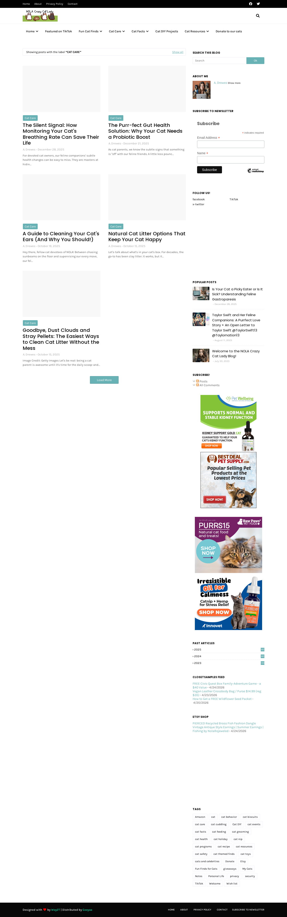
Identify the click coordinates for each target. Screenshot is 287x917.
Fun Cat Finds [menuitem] (88, 31)
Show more (234, 83)
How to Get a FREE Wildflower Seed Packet (222, 699)
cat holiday (221, 839)
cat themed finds (224, 853)
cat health (201, 839)
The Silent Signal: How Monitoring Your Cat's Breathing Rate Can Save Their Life (61, 134)
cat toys (246, 853)
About (38, 3)
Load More (104, 380)
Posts (201, 381)
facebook (199, 199)
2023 (229, 663)
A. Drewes (29, 149)
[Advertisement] (228, 242)
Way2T (55, 909)
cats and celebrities (207, 861)
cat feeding (219, 831)
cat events (254, 824)
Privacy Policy (54, 3)
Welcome (214, 883)
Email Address (208, 138)
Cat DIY (237, 824)
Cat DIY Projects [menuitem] (166, 31)
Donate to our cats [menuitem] (229, 31)
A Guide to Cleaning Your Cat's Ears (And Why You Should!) (61, 237)
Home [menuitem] (30, 31)
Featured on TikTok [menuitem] (58, 31)
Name (202, 153)
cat (213, 816)
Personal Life (216, 876)
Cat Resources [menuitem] (195, 31)
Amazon (200, 816)
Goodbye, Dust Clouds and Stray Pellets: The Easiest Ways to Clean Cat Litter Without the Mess (61, 339)
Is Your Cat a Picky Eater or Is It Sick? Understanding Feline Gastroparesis (237, 294)
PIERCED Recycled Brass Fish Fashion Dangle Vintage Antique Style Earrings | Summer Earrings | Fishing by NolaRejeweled (228, 727)
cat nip (238, 839)
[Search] (219, 60)
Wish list (231, 883)
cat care (30, 118)
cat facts (200, 831)
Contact (73, 3)
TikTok (234, 199)
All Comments (208, 385)
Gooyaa (87, 909)
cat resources (244, 846)
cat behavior (229, 816)
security (250, 876)
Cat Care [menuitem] (115, 31)
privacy (234, 876)
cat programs (203, 846)
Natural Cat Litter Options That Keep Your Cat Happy (146, 237)
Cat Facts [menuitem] (138, 31)
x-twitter (198, 204)
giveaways (229, 868)
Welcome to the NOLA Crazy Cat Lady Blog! (236, 354)
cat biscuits (250, 816)
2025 (229, 649)
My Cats (247, 868)
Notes (198, 876)
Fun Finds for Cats (206, 868)
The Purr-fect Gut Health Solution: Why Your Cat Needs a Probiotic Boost (145, 131)
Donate (229, 861)
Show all (177, 52)
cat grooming (240, 831)
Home (26, 3)
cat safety (201, 853)
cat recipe (224, 846)
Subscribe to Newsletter (248, 909)
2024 (229, 656)
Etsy (243, 861)
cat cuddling (218, 824)
